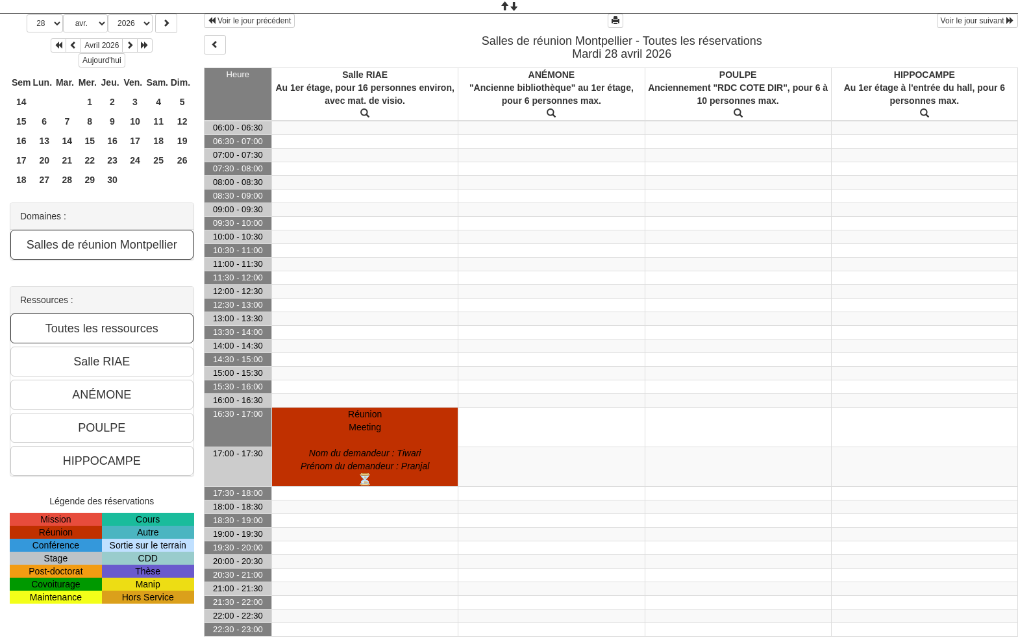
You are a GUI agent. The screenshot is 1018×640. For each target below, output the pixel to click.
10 (135, 121)
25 (158, 160)
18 (158, 141)
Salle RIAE (365, 74)
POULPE (738, 74)
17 (135, 141)
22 (89, 160)
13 (44, 141)
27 (44, 180)
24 (135, 160)
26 (182, 160)
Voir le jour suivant (977, 20)
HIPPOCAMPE (924, 74)
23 (112, 160)
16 (21, 141)
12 (182, 121)
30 (112, 180)
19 (182, 141)
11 (158, 121)
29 (89, 180)
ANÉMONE (551, 74)
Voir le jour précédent (250, 20)
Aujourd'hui (101, 60)
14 (21, 102)
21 (67, 160)
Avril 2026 (101, 45)
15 (21, 121)
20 (44, 160)
